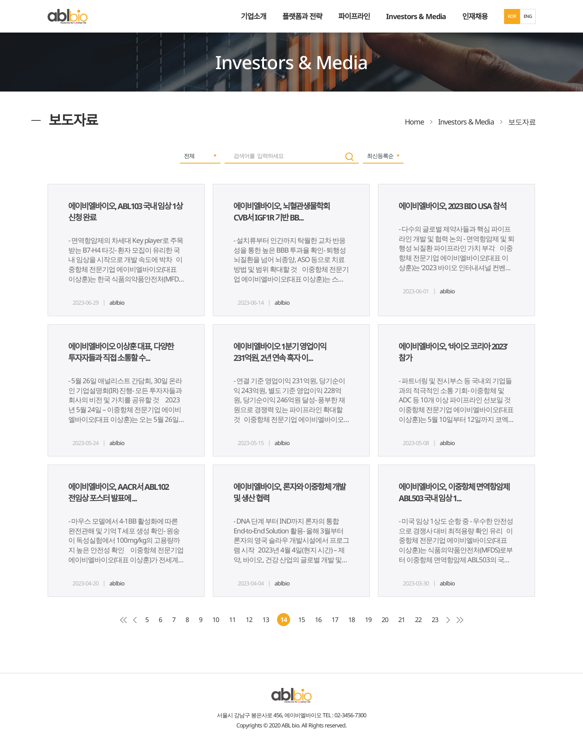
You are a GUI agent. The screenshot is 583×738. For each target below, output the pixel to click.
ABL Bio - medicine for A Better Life (68, 16)
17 (335, 619)
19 (368, 619)
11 (232, 619)
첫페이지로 (123, 620)
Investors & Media (416, 16)
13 (265, 619)
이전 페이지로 (135, 620)
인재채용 (474, 16)
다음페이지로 (448, 620)
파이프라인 (354, 16)
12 (249, 619)
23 (435, 619)
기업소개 (253, 16)
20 (385, 619)
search (349, 157)
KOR (512, 16)
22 (418, 619)
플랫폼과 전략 (302, 16)
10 (215, 619)
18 (351, 619)
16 (318, 619)
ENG (528, 16)
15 (301, 619)
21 (401, 619)
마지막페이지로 (459, 620)
